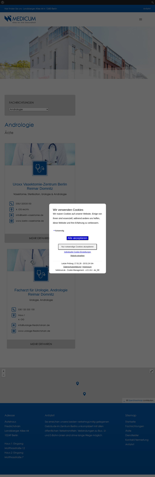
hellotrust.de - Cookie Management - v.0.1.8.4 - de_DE (77, 270)
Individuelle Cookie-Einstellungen (77, 252)
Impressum (87, 267)
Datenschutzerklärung (72, 267)
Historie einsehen (78, 256)
